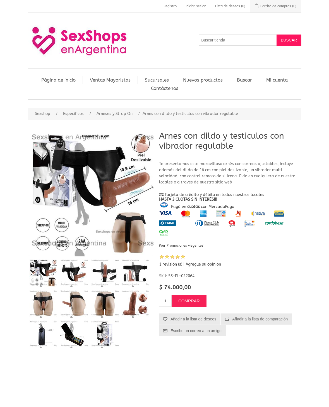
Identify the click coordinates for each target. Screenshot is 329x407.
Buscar (244, 80)
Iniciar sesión (196, 6)
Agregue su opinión (203, 264)
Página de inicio (58, 80)
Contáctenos (164, 88)
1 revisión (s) (170, 264)
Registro (170, 6)
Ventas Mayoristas (110, 80)
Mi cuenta (277, 80)
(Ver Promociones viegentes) (182, 245)
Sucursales (157, 80)
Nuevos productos (203, 80)
